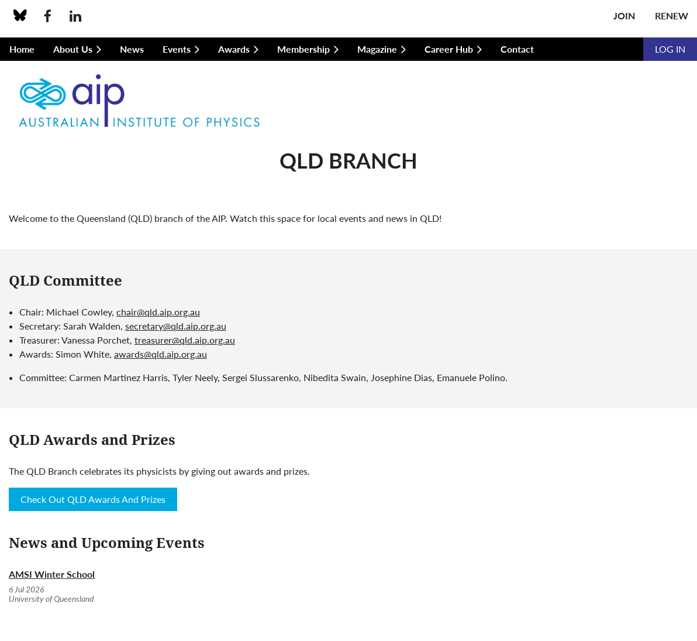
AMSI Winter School (52, 574)
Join (624, 15)
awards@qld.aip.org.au (160, 353)
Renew (671, 15)
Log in (670, 48)
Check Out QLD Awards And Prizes (92, 499)
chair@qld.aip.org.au (158, 311)
